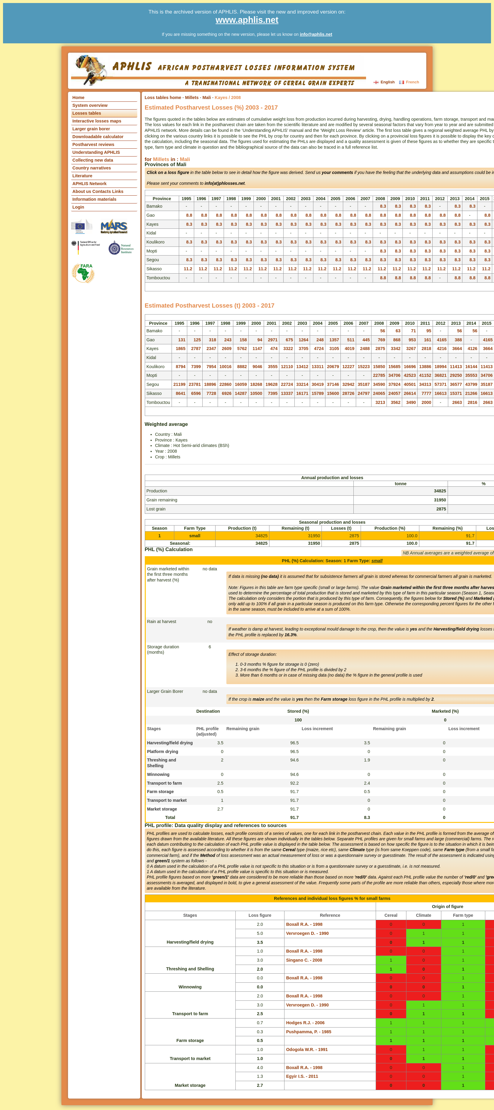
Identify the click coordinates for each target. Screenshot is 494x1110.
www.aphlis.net (247, 20)
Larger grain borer (91, 128)
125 (197, 339)
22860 (225, 384)
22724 (287, 384)
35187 (364, 384)
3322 (288, 348)
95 (428, 330)
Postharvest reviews (93, 144)
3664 (457, 348)
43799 (471, 384)
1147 (257, 348)
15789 (318, 393)
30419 (318, 384)
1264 (303, 339)
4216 (441, 348)
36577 (456, 384)
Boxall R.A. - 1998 (304, 924)
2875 (380, 348)
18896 (210, 384)
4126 (472, 348)
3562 (395, 402)
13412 (302, 366)
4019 (349, 348)
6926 (226, 393)
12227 (348, 366)
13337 (287, 393)
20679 (333, 366)
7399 (196, 366)
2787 (196, 348)
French (409, 82)
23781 (195, 384)
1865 (180, 348)
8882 (242, 366)
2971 (273, 339)
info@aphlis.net (316, 34)
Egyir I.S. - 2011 (302, 1076)
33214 (302, 384)
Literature (82, 175)
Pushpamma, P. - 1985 (308, 1031)
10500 (256, 393)
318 (212, 339)
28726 (348, 393)
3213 (380, 402)
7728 (211, 393)
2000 (426, 402)
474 (274, 348)
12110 (287, 366)
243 (227, 339)
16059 (241, 384)
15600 (333, 393)
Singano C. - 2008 (304, 960)
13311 (318, 366)
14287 (241, 393)
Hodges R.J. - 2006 (305, 1022)
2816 (472, 402)
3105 (334, 348)
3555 (273, 366)
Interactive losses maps (97, 121)
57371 (440, 384)
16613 (440, 393)
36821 (440, 375)
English (385, 82)
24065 (379, 393)
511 (350, 339)
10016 (225, 366)
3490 (411, 402)
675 (289, 339)
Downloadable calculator (98, 136)
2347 (211, 348)
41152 (425, 375)
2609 (226, 348)
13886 (425, 366)
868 (396, 339)
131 (181, 339)
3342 (395, 348)
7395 (273, 393)
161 (427, 339)
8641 (180, 393)
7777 (426, 393)
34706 (394, 375)
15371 (456, 393)
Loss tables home (163, 97)
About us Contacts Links (98, 191)
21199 (179, 384)
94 (259, 339)
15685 (394, 366)
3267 (411, 348)
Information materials (95, 199)
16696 (410, 366)
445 (366, 339)
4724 (319, 348)
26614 (410, 393)
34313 (425, 384)
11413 (456, 366)
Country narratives (92, 168)
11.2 (188, 268)
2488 (365, 348)
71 (413, 330)
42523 (410, 375)
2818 (426, 348)
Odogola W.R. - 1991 (307, 1049)
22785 (379, 375)
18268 (256, 384)
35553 (471, 375)
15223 (364, 366)
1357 (334, 339)
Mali (206, 97)
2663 (457, 402)
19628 (272, 384)
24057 (394, 393)
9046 (257, 366)
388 (458, 339)
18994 (440, 366)
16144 (471, 366)
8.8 (189, 215)
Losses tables (87, 113)
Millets (192, 97)
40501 (410, 384)
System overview (90, 105)
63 (398, 330)
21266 (471, 393)
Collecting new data (93, 160)
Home (79, 97)
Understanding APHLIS (96, 152)
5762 (242, 348)
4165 (441, 339)
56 (382, 330)
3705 (303, 348)
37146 (333, 384)
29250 (456, 375)
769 (381, 339)
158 (243, 339)
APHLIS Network (90, 183)
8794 (180, 366)
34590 (379, 384)
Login (78, 207)
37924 (394, 384)
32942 (348, 384)
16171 (302, 393)
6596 (196, 393)
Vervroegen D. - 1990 (307, 933)
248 (320, 339)
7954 (211, 366)
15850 (379, 366)
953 (412, 339)
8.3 (383, 206)
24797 (364, 393)
